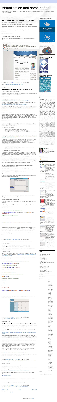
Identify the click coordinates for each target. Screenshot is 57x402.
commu (49, 143)
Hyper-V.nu (42, 263)
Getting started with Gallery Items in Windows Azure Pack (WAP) (50, 183)
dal (53, 126)
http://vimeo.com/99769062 (6, 375)
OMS (54, 125)
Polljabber (52, 138)
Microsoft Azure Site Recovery (14, 386)
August (49, 290)
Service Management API (50, 119)
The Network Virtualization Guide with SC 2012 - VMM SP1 (50, 209)
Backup (40, 133)
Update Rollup (51, 130)
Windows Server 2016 (48, 131)
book (45, 143)
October (49, 288)
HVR (47, 136)
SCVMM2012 (52, 102)
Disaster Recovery (51, 121)
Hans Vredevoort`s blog (44, 267)
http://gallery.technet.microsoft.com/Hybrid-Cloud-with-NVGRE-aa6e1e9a (14, 104)
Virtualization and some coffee (25, 8)
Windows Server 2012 (46, 103)
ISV (49, 136)
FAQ (40, 136)
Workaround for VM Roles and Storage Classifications (17, 89)
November (50, 286)
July (48, 292)
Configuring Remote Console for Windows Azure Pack (50, 200)
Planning (49, 138)
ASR (46, 120)
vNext (42, 120)
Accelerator (45, 132)
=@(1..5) (5, 280)
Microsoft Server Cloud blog (45, 254)
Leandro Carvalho (43, 255)
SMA (46, 126)
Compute (53, 133)
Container (42, 119)
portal (54, 143)
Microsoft (10, 360)
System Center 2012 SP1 (45, 105)
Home (19, 389)
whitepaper (51, 144)
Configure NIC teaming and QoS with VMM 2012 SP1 (50, 226)
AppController (51, 120)
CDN (43, 133)
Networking (41, 113)
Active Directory (47, 123)
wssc (54, 131)
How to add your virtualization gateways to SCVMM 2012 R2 (49, 174)
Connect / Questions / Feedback (45, 374)
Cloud (50, 99)
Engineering (48, 135)
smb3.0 (41, 144)
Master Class (43, 129)
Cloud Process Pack (46, 127)
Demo (41, 134)
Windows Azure (48, 142)
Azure (53, 101)
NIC (51, 137)
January (49, 284)
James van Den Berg (44, 259)
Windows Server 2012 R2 (45, 112)
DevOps (40, 135)
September (50, 289)
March (49, 297)
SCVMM (11, 84)
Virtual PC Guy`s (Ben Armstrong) (46, 271)
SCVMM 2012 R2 (12, 318)
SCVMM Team (42, 265)
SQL (49, 115)
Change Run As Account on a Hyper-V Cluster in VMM (50, 243)
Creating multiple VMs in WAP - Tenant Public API (16, 246)
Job (51, 136)
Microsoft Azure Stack (48, 125)
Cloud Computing (43, 372)
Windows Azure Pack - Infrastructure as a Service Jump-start (19, 323)
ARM (53, 122)
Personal (47, 129)
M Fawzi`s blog (43, 270)
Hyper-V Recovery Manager (50, 124)
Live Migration (41, 137)
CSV (46, 133)
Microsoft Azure (44, 115)
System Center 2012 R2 (47, 111)
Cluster (47, 110)
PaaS (40, 122)
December (50, 285)
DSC (45, 121)
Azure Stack (53, 123)
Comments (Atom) (10, 392)
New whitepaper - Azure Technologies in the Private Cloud (18, 20)
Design (44, 134)
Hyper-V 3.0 (49, 108)
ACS (41, 132)
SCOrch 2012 (43, 130)
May (49, 294)
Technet (41, 274)
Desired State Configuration (50, 134)
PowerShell (7, 318)
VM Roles (50, 126)
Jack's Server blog (43, 258)
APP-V (40, 127)
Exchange (52, 135)
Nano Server (44, 138)
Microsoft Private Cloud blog (45, 253)
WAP (14, 84)
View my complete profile (43, 153)
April (49, 281)
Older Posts (34, 389)
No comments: (17, 82)
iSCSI (51, 143)
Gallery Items (43, 136)
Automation (41, 121)
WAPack (16, 84)
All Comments (43, 159)
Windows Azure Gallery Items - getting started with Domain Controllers (49, 234)
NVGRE (53, 114)
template (45, 144)
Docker (44, 135)
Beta (41, 124)
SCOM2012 (42, 126)
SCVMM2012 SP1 (43, 107)
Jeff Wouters (42, 257)
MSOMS (42, 125)
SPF (22, 360)
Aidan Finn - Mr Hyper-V (44, 266)
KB (53, 136)
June (49, 293)
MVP (13, 360)
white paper (21, 84)
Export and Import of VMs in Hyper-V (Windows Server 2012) (50, 165)
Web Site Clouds (42, 142)
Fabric (49, 114)
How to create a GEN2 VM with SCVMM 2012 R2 (49, 217)
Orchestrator (41, 123)
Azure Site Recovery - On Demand (11, 366)
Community (7, 360)
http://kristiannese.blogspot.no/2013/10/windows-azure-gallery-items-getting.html (15, 100)
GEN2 (44, 124)
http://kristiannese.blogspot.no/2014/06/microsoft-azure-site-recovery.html (16, 370)
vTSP (48, 144)
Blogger (33, 398)
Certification (49, 133)
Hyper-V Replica (47, 116)
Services (44, 122)
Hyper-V (41, 99)
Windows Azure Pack (32, 360)
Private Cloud (7, 84)
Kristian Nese (46, 148)
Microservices (47, 137)
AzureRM (52, 132)
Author (49, 132)
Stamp (47, 130)
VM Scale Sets (41, 131)
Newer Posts (5, 389)
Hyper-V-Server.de (43, 261)
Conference (52, 127)
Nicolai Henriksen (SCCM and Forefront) (47, 262)
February (49, 282)
